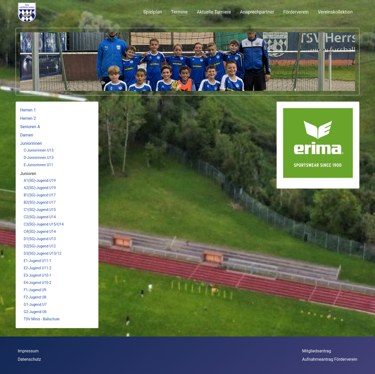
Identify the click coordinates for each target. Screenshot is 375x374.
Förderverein (296, 12)
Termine (179, 12)
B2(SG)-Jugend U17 (40, 202)
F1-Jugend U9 (35, 290)
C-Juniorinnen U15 (39, 150)
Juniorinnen (31, 143)
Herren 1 (28, 110)
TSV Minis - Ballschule (42, 319)
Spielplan (152, 12)
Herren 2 (28, 118)
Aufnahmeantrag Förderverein (329, 359)
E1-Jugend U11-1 (37, 261)
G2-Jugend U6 (35, 312)
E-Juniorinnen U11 (38, 165)
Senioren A (30, 126)
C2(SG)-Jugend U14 (40, 217)
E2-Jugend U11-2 (37, 268)
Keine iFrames (60, 12)
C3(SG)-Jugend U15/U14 (44, 224)
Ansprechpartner (257, 12)
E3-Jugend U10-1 (37, 275)
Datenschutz (29, 359)
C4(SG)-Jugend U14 (40, 231)
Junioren (28, 173)
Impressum (28, 350)
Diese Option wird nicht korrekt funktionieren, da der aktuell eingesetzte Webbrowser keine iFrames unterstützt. (187, 196)
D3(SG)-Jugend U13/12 (42, 253)
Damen (26, 135)
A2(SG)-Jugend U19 (40, 188)
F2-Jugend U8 (35, 297)
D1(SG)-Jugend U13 (40, 239)
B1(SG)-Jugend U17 (40, 195)
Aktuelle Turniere (214, 12)
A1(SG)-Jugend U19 (40, 180)
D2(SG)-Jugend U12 (40, 246)
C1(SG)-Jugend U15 (40, 210)
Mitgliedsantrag (316, 350)
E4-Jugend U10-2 (37, 282)
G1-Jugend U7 (35, 304)
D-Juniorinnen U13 (39, 157)
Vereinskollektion (335, 12)
